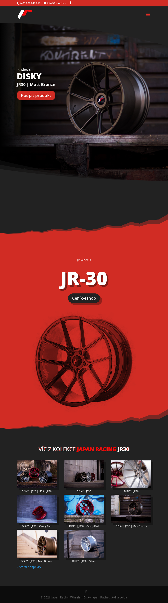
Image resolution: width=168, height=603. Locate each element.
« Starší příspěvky (29, 567)
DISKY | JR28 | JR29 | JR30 (37, 491)
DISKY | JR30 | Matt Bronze (131, 526)
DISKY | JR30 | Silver (84, 561)
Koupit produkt (36, 95)
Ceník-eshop (84, 298)
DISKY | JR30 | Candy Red (36, 526)
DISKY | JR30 (84, 491)
